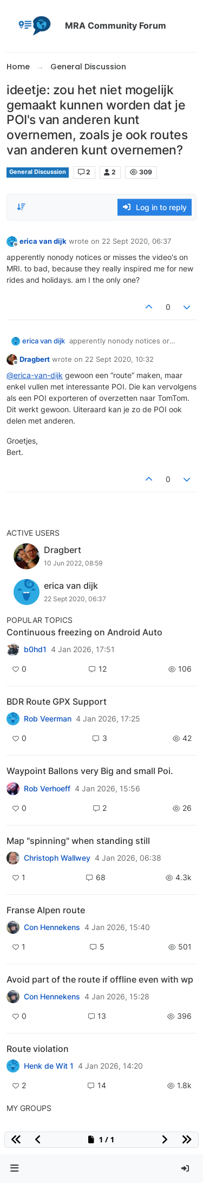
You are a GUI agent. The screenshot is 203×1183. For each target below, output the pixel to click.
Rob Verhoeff (47, 788)
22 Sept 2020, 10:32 (119, 359)
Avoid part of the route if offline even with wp (99, 979)
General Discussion (37, 172)
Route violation (37, 1048)
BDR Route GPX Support (56, 701)
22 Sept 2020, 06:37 (136, 241)
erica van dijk (43, 241)
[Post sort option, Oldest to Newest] (21, 206)
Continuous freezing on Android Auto (84, 632)
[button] (14, 1169)
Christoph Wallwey (57, 858)
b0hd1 (35, 649)
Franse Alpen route (45, 910)
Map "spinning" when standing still (78, 840)
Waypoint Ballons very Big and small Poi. (89, 770)
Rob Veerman (47, 719)
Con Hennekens (52, 927)
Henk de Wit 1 (49, 1066)
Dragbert (34, 359)
